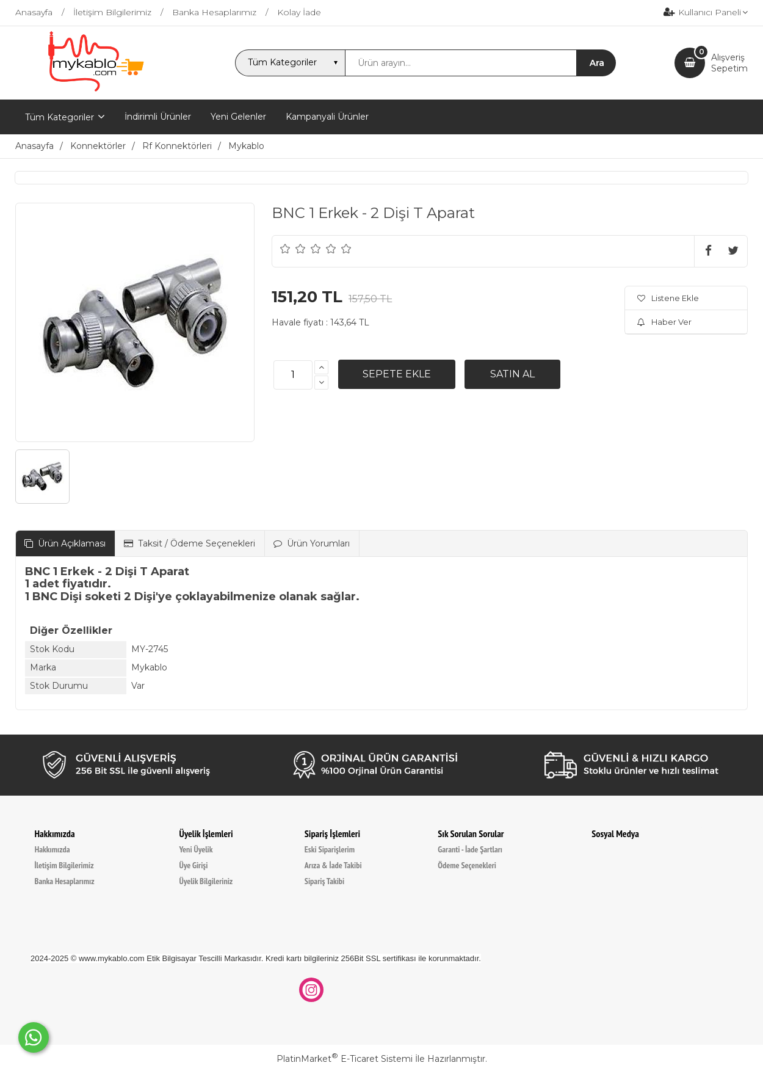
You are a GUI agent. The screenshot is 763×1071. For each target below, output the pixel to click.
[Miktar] (293, 375)
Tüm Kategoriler (59, 117)
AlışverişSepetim (729, 63)
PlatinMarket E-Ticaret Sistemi (345, 1058)
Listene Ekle (668, 298)
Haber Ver (664, 322)
